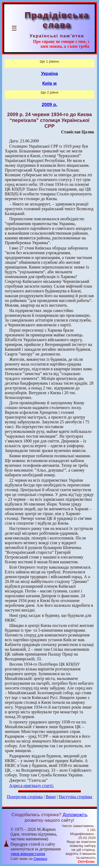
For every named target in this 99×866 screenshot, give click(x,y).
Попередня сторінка (25, 796)
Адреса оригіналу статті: (31, 785)
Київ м (49, 83)
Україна (49, 73)
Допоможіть (75, 814)
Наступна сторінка (75, 796)
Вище (51, 796)
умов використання (28, 853)
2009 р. (49, 104)
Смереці (40, 859)
